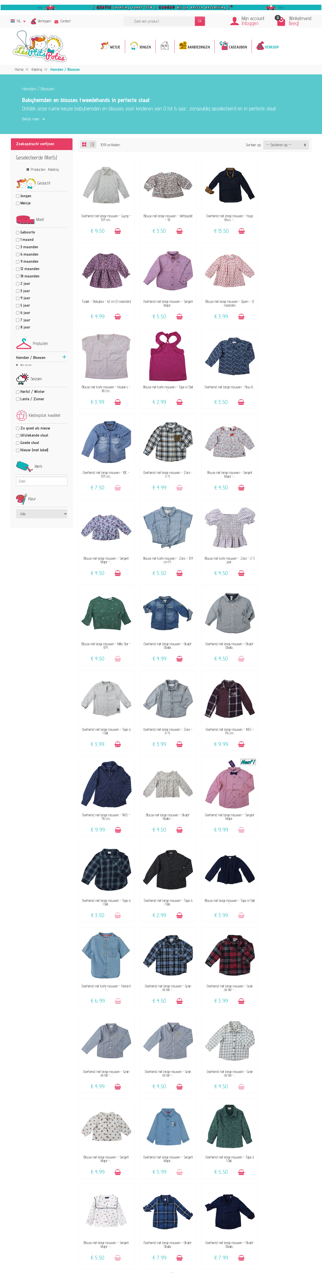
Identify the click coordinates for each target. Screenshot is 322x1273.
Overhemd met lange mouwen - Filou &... (105, 382)
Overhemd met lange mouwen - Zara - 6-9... (284, 549)
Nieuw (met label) (34, 450)
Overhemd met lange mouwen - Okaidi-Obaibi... (105, 549)
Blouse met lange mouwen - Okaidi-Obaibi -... (224, 633)
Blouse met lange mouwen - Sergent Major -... (284, 382)
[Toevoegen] (116, 229)
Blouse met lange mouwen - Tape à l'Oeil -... (224, 716)
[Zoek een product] (159, 21)
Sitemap (261, 1207)
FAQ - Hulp (193, 1174)
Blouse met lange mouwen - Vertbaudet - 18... (165, 216)
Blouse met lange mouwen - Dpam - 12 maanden (164, 299)
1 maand (27, 239)
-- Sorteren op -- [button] (278, 144)
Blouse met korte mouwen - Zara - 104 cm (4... (165, 466)
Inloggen (250, 23)
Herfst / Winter (32, 391)
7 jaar (25, 320)
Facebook (261, 1214)
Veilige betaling (195, 1188)
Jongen (25, 195)
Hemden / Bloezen (31, 357)
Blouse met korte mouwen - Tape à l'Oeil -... (284, 299)
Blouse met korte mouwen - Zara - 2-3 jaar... (224, 466)
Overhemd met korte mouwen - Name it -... (284, 716)
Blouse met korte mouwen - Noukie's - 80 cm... (224, 299)
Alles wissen (25, 364)
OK (200, 21)
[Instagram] (102, 1248)
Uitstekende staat (34, 435)
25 (287, 1080)
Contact (62, 21)
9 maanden (29, 261)
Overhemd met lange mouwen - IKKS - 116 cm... (105, 633)
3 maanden (29, 246)
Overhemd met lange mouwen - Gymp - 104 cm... (105, 216)
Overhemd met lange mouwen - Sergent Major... (105, 299)
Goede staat (29, 442)
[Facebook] (90, 1248)
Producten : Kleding (45, 169)
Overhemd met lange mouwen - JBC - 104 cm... (165, 382)
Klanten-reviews (127, 1208)
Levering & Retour (198, 1181)
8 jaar (25, 327)
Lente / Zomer (32, 398)
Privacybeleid (264, 1179)
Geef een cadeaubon (129, 1215)
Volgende (301, 1080)
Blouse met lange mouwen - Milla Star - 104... (284, 466)
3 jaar (25, 290)
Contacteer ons (195, 1167)
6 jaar (25, 312)
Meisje (25, 203)
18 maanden (29, 276)
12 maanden (29, 268)
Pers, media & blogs (270, 1193)
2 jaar (25, 283)
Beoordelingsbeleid (268, 1186)
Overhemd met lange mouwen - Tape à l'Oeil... (224, 549)
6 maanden (29, 254)
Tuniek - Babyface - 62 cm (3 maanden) (284, 216)
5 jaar (25, 305)
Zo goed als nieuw (35, 428)
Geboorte (27, 232)
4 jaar (25, 297)
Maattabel (192, 1195)
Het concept (123, 1177)
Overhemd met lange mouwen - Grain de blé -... (105, 800)
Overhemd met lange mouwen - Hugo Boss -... (224, 216)
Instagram (262, 1221)
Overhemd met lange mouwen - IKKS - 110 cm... (165, 633)
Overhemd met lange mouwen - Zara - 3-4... (224, 382)
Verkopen (44, 21)
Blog (258, 1200)
